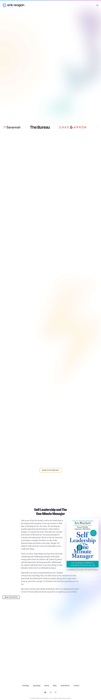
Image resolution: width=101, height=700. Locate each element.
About (46, 685)
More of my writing (50, 470)
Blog (55, 685)
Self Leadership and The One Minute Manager (50, 512)
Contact (76, 685)
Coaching (25, 685)
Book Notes (65, 685)
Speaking (36, 685)
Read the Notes (11, 597)
